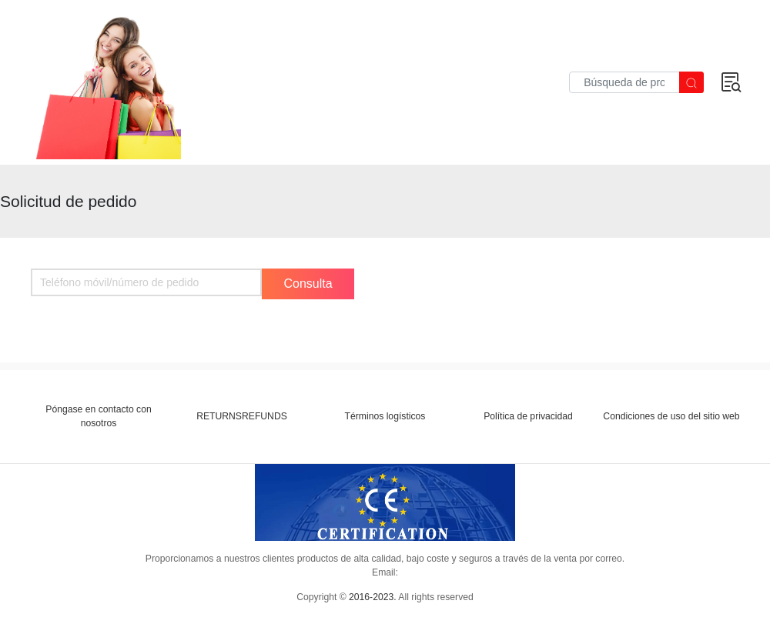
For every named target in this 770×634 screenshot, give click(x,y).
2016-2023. (373, 597)
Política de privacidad (528, 416)
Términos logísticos (385, 416)
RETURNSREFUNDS (241, 416)
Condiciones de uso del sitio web (671, 416)
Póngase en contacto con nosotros (98, 416)
